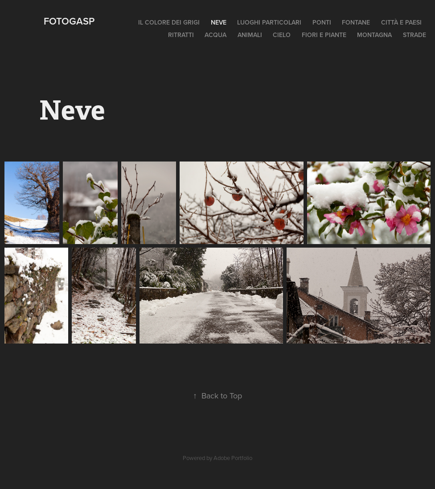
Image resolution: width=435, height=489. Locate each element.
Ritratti (181, 34)
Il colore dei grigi (169, 22)
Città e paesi (401, 22)
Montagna (374, 34)
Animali (250, 34)
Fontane (356, 22)
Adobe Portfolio (232, 458)
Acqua (215, 34)
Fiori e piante (324, 34)
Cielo (282, 34)
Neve (218, 22)
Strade (414, 34)
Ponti (321, 22)
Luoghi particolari (269, 22)
